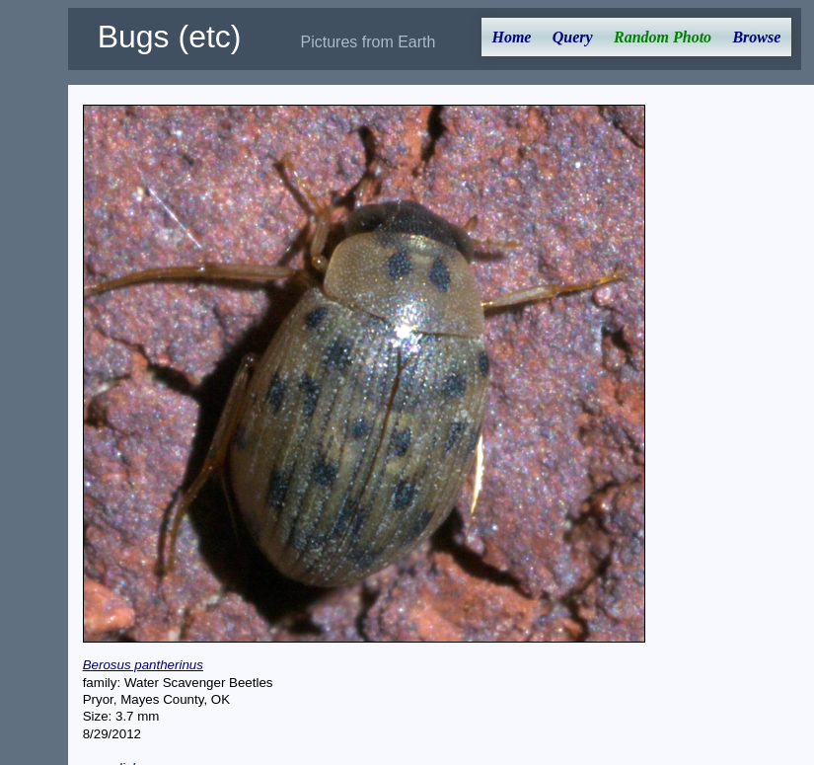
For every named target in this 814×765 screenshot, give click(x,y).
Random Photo (662, 37)
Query (573, 37)
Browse (756, 37)
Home (511, 37)
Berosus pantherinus (143, 664)
